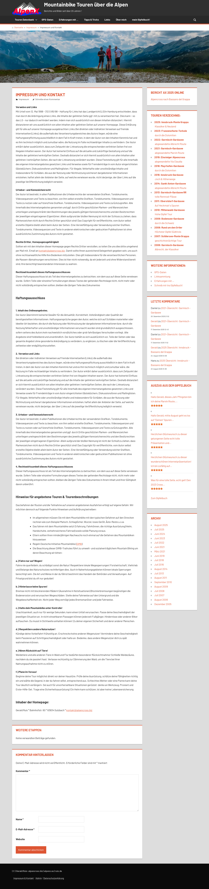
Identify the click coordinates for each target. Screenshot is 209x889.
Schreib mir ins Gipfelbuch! (168, 285)
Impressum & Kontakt (23, 878)
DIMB (79, 543)
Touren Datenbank (26, 19)
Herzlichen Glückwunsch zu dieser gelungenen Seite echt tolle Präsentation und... (169, 438)
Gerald (154, 321)
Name (20, 819)
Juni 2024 (159, 533)
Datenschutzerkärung (53, 878)
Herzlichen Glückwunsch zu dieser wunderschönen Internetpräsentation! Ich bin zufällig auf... (171, 461)
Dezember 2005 (162, 604)
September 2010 (163, 582)
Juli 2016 (159, 564)
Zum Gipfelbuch (159, 498)
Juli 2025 (159, 529)
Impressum (24, 99)
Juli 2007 (159, 595)
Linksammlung (162, 276)
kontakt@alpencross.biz (52, 250)
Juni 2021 (159, 546)
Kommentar (23, 770)
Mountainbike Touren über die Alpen (86, 4)
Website (20, 839)
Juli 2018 (159, 560)
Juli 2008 (159, 590)
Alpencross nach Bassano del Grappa (170, 99)
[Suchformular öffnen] (194, 20)
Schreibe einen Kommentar (47, 99)
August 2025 (161, 524)
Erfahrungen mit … (164, 280)
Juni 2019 (159, 555)
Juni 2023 (159, 538)
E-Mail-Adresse (25, 829)
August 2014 (160, 568)
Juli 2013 (159, 573)
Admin (39, 878)
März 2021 (159, 551)
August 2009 (161, 586)
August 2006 (161, 599)
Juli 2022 (159, 542)
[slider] (157, 405)
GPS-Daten (160, 272)
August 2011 (160, 577)
